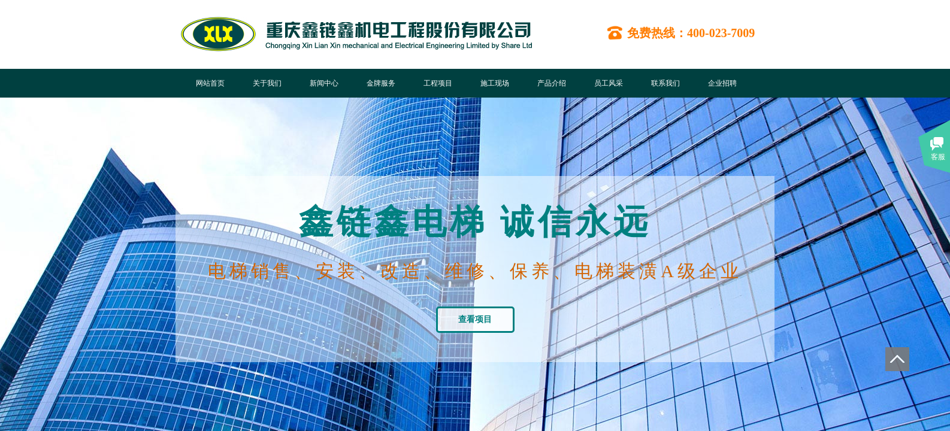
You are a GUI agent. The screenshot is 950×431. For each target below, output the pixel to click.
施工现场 (494, 83)
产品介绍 (551, 83)
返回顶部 (897, 359)
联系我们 (665, 83)
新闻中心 (324, 83)
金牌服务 (381, 83)
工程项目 (437, 83)
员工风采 (608, 83)
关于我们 (267, 83)
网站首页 (210, 83)
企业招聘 (722, 83)
